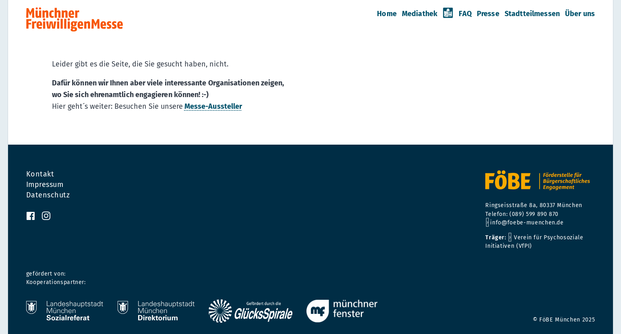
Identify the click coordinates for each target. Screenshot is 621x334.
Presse (488, 13)
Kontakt (40, 174)
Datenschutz (48, 195)
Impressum (45, 184)
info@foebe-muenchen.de (526, 222)
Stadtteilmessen (532, 13)
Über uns (580, 13)
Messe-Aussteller (213, 106)
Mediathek (419, 13)
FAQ (465, 13)
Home (387, 13)
